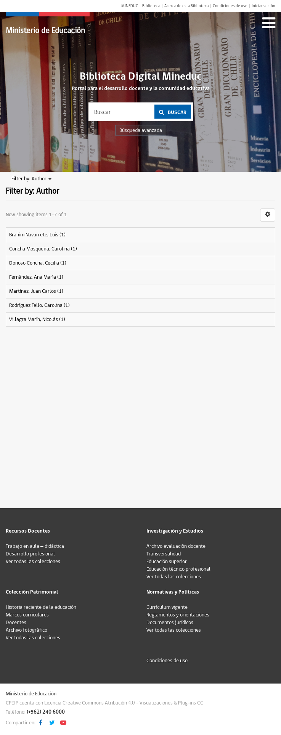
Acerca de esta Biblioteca (186, 6)
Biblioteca (151, 6)
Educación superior (166, 561)
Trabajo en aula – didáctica (35, 546)
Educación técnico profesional (178, 569)
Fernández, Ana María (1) (36, 277)
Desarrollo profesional (30, 554)
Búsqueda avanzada (140, 130)
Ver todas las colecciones (33, 561)
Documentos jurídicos (169, 622)
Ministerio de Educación (45, 30)
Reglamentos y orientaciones (177, 615)
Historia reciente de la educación (41, 607)
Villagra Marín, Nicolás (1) (37, 319)
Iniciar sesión (263, 6)
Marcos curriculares (27, 615)
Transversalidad (163, 554)
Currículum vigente (167, 607)
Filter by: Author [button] (31, 179)
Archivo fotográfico (26, 630)
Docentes (16, 622)
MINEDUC (129, 6)
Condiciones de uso (230, 6)
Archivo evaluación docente (176, 546)
